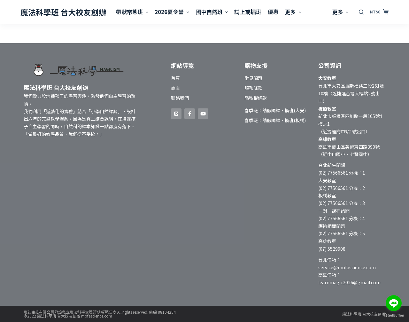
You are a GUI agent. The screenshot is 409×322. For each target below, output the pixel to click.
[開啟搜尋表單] (361, 12)
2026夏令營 (172, 12)
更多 (294, 12)
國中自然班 (212, 12)
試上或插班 (247, 12)
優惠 (273, 12)
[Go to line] (394, 303)
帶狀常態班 (133, 12)
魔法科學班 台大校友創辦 (63, 12)
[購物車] (379, 12)
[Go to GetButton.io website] (393, 315)
